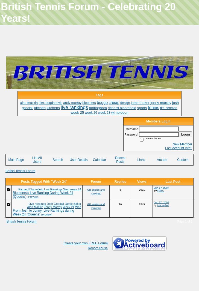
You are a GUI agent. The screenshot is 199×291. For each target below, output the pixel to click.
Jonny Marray (53, 207)
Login (185, 134)
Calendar (99, 160)
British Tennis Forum (20, 171)
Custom (182, 160)
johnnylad (163, 205)
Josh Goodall (55, 203)
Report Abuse (98, 248)
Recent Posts (120, 160)
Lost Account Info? (178, 148)
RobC (160, 190)
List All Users (37, 160)
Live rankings (37, 203)
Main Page (16, 160)
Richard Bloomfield (30, 189)
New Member (182, 144)
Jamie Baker (73, 203)
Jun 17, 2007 (161, 187)
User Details (78, 160)
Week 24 (68, 207)
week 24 (75, 189)
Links (141, 160)
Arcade (162, 160)
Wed (66, 189)
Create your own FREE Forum (86, 243)
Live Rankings (53, 189)
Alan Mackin (35, 207)
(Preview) (33, 196)
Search (58, 160)
